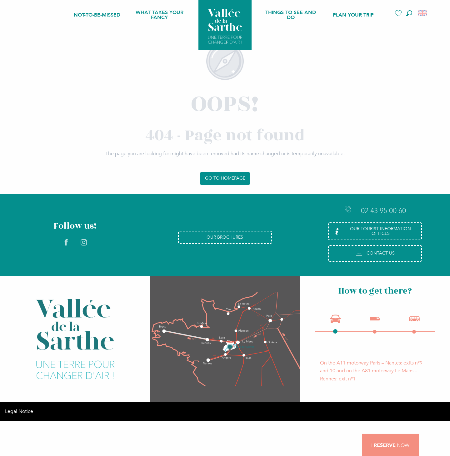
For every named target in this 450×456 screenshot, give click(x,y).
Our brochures (225, 237)
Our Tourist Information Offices (372, 231)
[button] (409, 13)
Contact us (375, 253)
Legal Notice (19, 418)
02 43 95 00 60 (375, 211)
